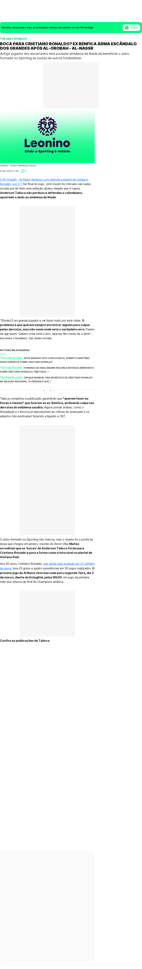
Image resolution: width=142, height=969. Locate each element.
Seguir (131, 27)
